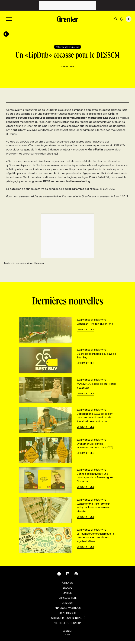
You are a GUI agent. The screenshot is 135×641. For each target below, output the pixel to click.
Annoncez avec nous (68, 608)
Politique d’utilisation (68, 623)
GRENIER (67, 631)
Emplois (67, 593)
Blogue (67, 587)
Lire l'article (85, 329)
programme (76, 188)
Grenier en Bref (68, 613)
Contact (67, 603)
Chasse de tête (67, 598)
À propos (67, 583)
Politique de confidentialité (67, 618)
